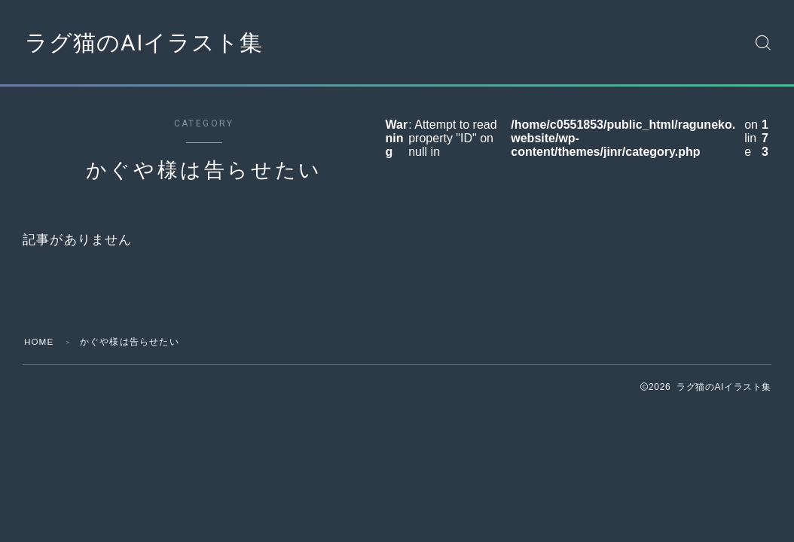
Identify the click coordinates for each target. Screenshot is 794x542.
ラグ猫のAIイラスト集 (147, 42)
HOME (39, 341)
